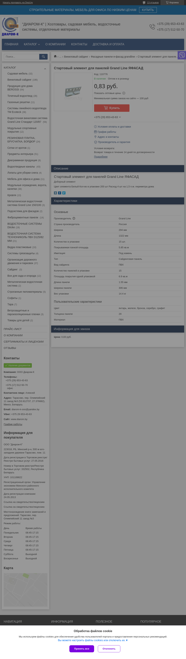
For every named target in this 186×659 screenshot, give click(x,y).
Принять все (81, 648)
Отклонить (109, 648)
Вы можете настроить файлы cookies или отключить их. (91, 640)
